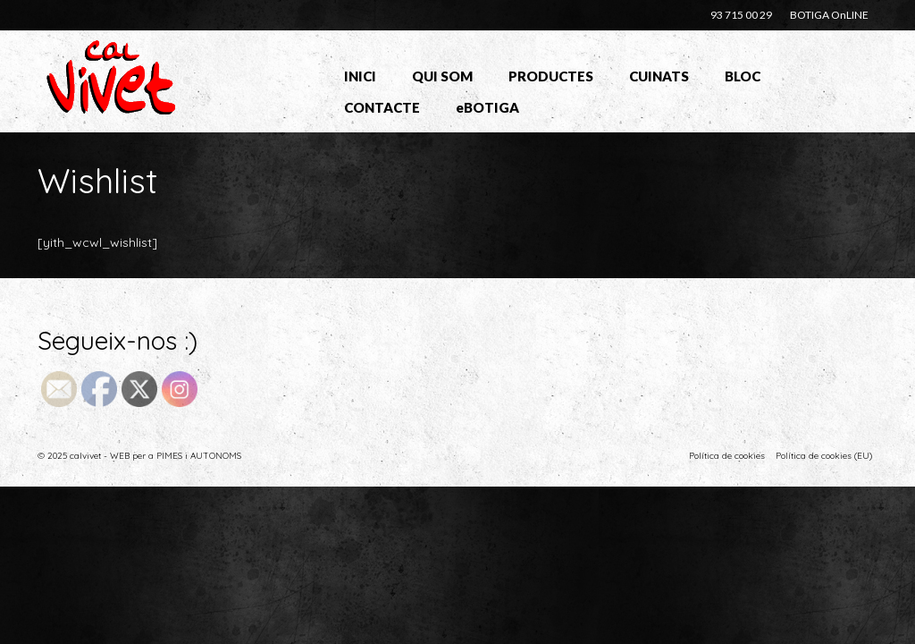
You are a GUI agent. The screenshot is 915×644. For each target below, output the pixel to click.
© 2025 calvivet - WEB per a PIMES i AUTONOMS (139, 456)
